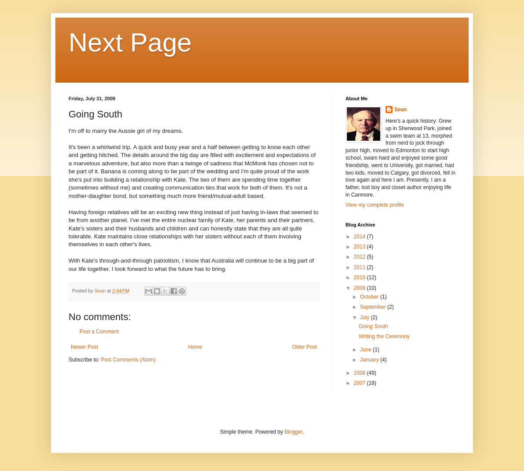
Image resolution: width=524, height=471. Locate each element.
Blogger (293, 432)
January (370, 360)
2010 (360, 277)
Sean (400, 109)
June (366, 350)
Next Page (130, 42)
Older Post (304, 347)
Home (195, 347)
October (370, 297)
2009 (360, 288)
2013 (360, 247)
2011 (360, 267)
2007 (360, 383)
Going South (373, 326)
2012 (360, 257)
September (373, 307)
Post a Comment (99, 332)
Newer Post (84, 347)
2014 (360, 237)
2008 (360, 373)
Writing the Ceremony (384, 336)
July (365, 317)
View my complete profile (375, 205)
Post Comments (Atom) (128, 360)
